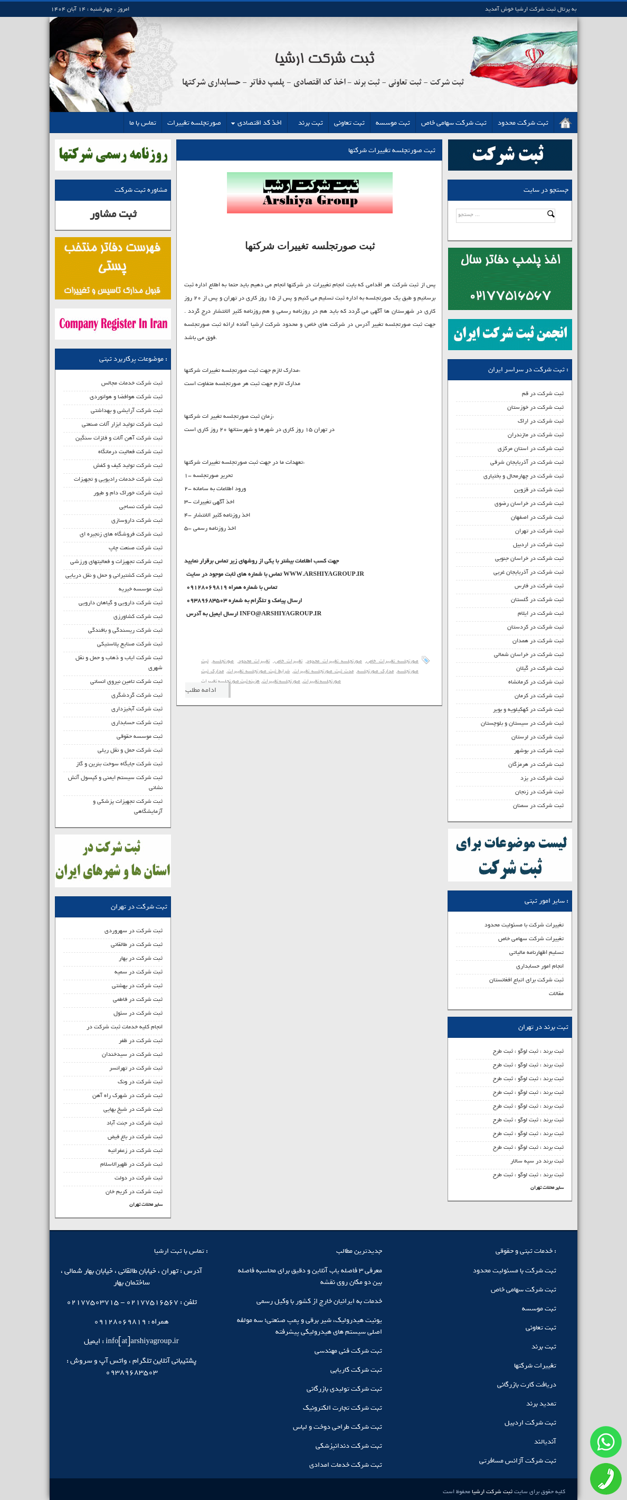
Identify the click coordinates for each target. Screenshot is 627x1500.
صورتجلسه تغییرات (194, 123)
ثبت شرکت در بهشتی (137, 985)
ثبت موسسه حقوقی (140, 736)
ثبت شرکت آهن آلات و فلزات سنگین (119, 438)
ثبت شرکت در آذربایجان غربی (528, 572)
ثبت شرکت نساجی (141, 506)
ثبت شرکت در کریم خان (134, 1191)
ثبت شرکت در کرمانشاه (536, 682)
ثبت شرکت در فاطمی (138, 999)
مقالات (556, 993)
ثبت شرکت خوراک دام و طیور (128, 493)
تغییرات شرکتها (535, 1365)
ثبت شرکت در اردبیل (538, 544)
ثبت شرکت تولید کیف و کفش (128, 465)
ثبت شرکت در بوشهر (539, 750)
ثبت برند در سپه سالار (537, 1161)
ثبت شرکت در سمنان (538, 805)
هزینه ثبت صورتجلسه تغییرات (230, 681)
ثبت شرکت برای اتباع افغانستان (526, 980)
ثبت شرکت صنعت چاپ (136, 547)
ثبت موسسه (393, 123)
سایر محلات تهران (547, 1188)
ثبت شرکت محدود (523, 123)
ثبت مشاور (113, 214)
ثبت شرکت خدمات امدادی (345, 1464)
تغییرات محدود (254, 661)
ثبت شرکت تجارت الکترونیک (342, 1407)
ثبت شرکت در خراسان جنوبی (529, 558)
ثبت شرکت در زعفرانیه (135, 1150)
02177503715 (92, 1302)
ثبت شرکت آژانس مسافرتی (517, 1460)
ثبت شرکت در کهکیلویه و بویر (528, 709)
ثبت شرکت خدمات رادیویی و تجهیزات (118, 479)
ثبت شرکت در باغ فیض (135, 1136)
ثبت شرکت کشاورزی (138, 616)
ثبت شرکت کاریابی (356, 1369)
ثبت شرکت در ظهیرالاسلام (131, 1164)
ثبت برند (310, 123)
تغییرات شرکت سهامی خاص (531, 938)
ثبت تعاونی (349, 123)
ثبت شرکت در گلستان (537, 599)
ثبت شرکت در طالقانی (137, 944)
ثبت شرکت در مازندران (536, 434)
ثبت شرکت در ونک (140, 1081)
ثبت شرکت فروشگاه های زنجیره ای (121, 534)
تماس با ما (142, 123)
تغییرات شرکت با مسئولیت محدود (524, 925)
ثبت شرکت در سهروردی (133, 930)
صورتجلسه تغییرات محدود (334, 661)
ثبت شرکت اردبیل (530, 1422)
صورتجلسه (223, 661)
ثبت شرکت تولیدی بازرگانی (344, 1388)
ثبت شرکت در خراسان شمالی (529, 654)
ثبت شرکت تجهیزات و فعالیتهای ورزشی (116, 561)
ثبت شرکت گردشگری (137, 695)
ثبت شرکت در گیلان (540, 668)
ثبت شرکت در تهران (539, 531)
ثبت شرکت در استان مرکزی (531, 448)
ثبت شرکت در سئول (138, 1013)
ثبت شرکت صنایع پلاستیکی (130, 644)
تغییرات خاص (288, 661)
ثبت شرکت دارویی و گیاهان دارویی (121, 602)
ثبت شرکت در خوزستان (535, 407)
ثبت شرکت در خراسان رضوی (529, 503)
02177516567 (152, 1302)
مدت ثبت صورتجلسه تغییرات (323, 671)
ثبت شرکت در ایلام (541, 613)
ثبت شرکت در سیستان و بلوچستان (522, 723)
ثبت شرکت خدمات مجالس (132, 383)
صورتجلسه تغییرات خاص (392, 661)
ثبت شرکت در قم (543, 393)
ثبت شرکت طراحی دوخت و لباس (337, 1426)
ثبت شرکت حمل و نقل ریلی (130, 750)
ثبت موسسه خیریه (141, 589)
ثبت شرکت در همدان (538, 640)
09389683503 (132, 1372)
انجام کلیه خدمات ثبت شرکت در (125, 1027)
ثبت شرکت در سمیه (139, 972)
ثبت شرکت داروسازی (137, 520)
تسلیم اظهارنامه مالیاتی (536, 952)
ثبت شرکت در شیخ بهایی (133, 1109)
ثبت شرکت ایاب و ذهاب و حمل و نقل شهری (119, 662)
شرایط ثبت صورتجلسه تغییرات (258, 671)
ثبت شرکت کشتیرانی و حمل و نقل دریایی (114, 575)
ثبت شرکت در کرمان (539, 695)
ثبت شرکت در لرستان (537, 737)
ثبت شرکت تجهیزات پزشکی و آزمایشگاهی (128, 806)
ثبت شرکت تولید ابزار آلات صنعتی (122, 424)
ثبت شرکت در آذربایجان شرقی (527, 462)
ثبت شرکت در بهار (141, 958)
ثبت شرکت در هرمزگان (536, 764)
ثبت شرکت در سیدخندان (132, 1054)
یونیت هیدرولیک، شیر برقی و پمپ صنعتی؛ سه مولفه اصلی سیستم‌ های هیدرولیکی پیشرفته (309, 1326)
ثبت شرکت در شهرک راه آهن (127, 1095)
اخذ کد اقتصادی (260, 123)
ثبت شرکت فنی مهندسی (348, 1350)
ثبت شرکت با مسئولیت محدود (514, 1270)
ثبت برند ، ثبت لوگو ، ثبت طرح (528, 1051)
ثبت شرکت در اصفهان (537, 517)
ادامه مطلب (200, 690)
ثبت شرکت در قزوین (539, 489)
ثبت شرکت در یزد (542, 778)
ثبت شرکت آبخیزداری (137, 709)
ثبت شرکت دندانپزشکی (349, 1445)
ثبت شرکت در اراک (541, 421)
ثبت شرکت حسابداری (137, 722)
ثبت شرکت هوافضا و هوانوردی (126, 396)
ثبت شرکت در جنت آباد (135, 1123)
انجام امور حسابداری (540, 966)
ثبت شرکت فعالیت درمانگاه (130, 451)
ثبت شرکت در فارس (539, 585)
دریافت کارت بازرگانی (526, 1384)
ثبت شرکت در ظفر (141, 1040)
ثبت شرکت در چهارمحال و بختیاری (523, 476)
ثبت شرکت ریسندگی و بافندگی (125, 630)
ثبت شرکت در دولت (139, 1178)
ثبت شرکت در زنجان (539, 791)
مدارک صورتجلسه (375, 671)
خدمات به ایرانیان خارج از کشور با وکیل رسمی (319, 1301)
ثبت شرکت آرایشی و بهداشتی (127, 410)
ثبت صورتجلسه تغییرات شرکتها (391, 150)
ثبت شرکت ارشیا (491, 1491)
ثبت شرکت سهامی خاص (454, 123)
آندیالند (545, 1441)
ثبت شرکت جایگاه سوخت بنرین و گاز (119, 763)
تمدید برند (541, 1403)
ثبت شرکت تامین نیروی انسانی (126, 681)
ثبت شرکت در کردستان (535, 627)
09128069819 (120, 1322)
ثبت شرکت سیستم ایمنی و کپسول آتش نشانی (115, 782)
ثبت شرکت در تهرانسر (136, 1068)
